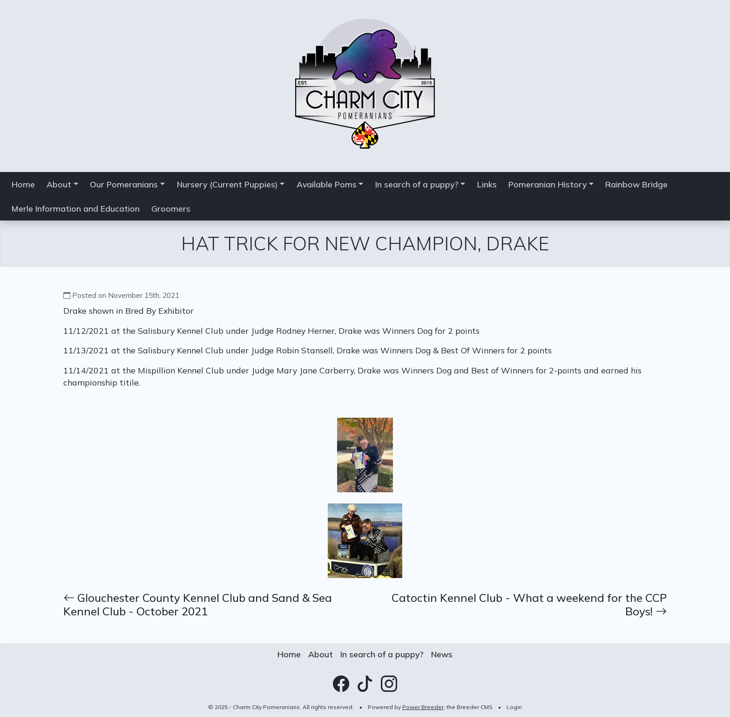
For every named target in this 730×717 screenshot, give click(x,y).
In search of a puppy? (382, 654)
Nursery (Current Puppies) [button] (227, 184)
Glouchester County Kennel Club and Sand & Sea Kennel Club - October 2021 (197, 604)
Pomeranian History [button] (547, 184)
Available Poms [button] (327, 184)
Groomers (170, 208)
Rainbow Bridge (636, 184)
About (320, 654)
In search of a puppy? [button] (417, 184)
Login (514, 706)
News (442, 654)
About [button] (59, 184)
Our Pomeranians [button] (124, 184)
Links (487, 184)
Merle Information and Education (76, 208)
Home (23, 184)
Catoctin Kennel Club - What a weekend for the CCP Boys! (529, 604)
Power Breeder (423, 706)
